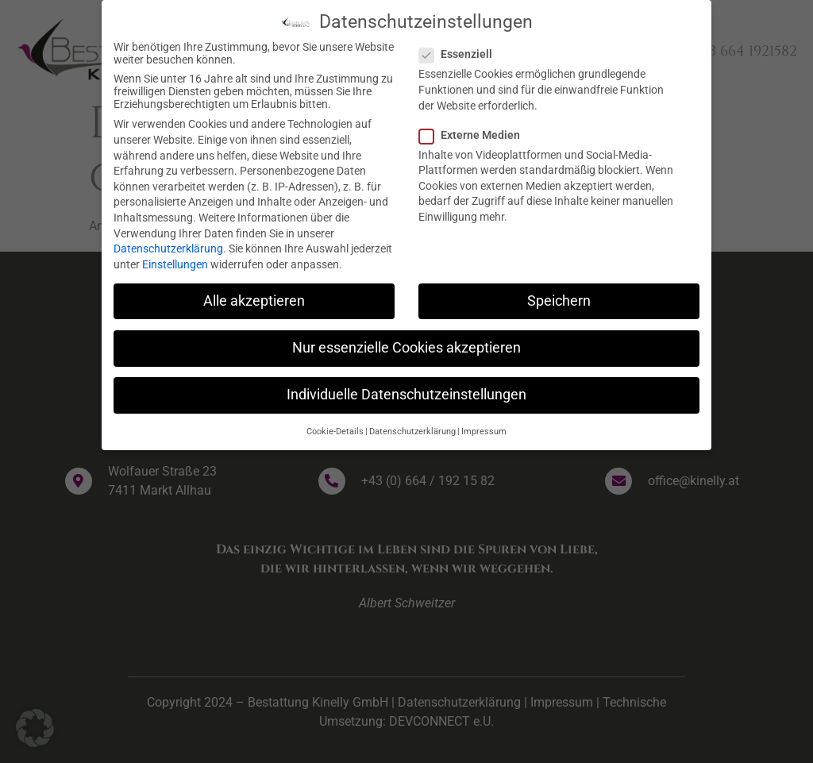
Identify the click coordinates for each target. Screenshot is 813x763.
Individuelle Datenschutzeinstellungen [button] (406, 390)
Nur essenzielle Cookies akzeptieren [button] (406, 343)
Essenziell (460, 49)
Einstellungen (175, 259)
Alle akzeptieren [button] (254, 296)
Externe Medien (474, 130)
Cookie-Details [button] (335, 427)
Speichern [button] (559, 296)
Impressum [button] (484, 427)
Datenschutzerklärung (168, 243)
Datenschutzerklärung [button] (412, 427)
